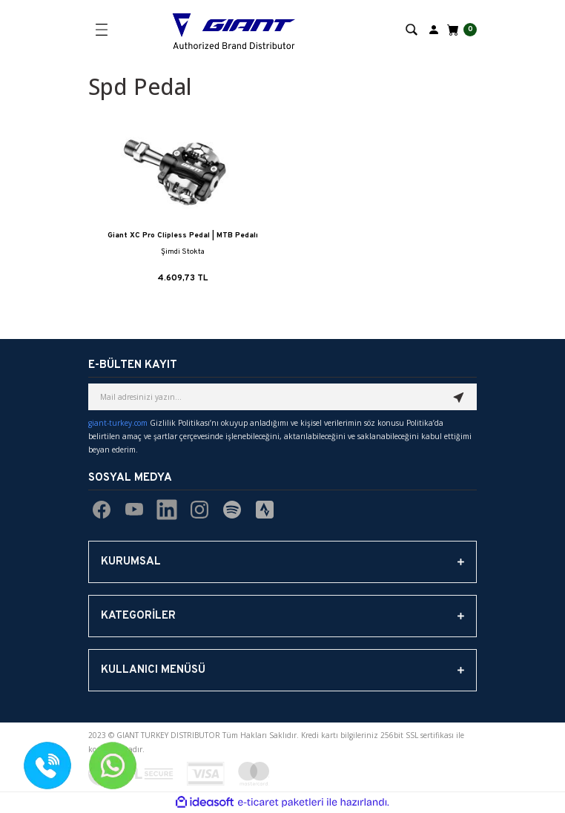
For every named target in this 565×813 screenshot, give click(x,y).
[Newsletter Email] (282, 397)
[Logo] (234, 29)
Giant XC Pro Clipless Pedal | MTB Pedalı (183, 235)
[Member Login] (433, 29)
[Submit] (459, 397)
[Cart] (460, 30)
